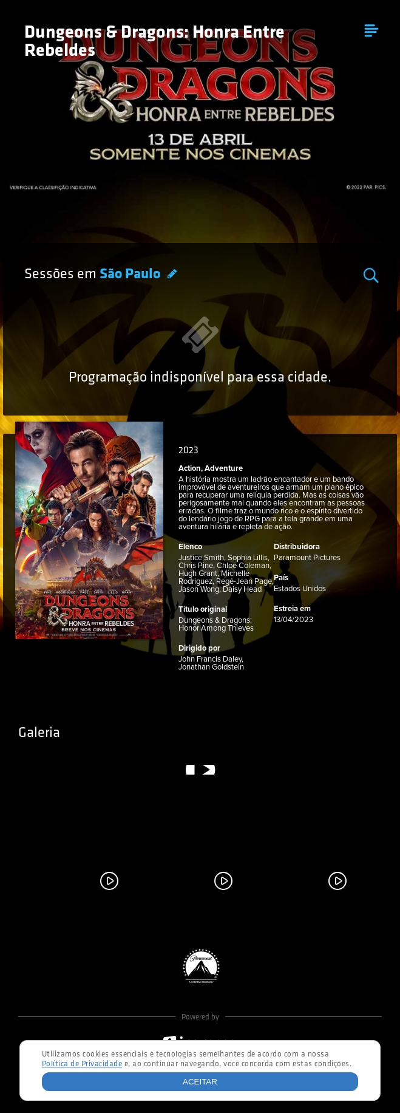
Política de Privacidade (82, 1064)
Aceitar (200, 1081)
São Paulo (131, 274)
